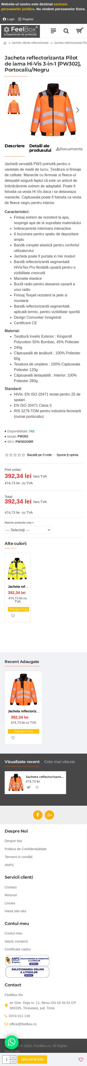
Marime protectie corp (18, 522)
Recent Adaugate (22, 661)
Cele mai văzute (59, 761)
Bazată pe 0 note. (40, 455)
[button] (77, 110)
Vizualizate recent (22, 761)
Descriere (15, 146)
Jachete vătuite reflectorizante (30, 42)
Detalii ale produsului (40, 148)
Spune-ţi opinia (67, 455)
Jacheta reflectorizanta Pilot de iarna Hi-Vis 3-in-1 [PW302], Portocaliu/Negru (45, 777)
